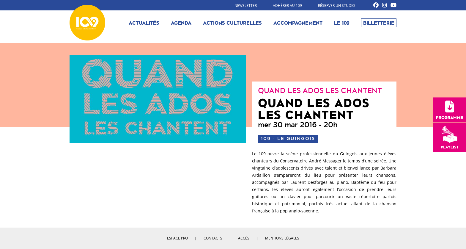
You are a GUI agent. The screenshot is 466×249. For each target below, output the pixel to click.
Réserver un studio (336, 5)
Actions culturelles (232, 23)
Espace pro (177, 238)
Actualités (144, 23)
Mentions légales (282, 238)
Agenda (181, 23)
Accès (243, 238)
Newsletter (245, 5)
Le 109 (342, 23)
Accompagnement (297, 23)
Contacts (213, 238)
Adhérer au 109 (287, 5)
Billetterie (378, 23)
